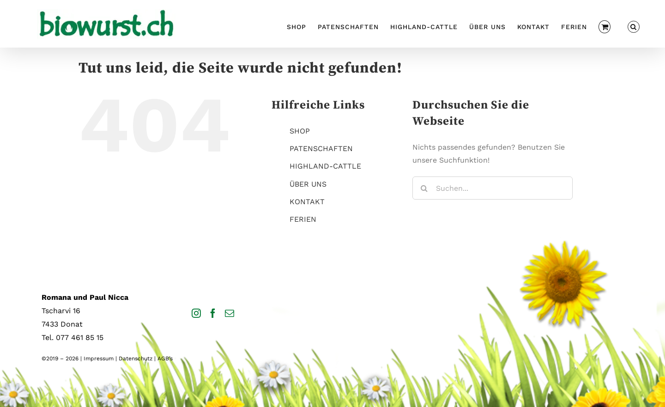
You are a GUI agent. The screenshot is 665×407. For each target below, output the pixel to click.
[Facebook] (213, 313)
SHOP (300, 131)
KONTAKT (307, 201)
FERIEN (303, 219)
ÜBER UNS (308, 184)
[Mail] (229, 313)
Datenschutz (135, 358)
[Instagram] (196, 313)
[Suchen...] (492, 188)
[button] (634, 25)
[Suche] (423, 188)
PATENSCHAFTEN (321, 148)
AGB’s (165, 358)
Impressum (99, 358)
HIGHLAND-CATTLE (325, 166)
